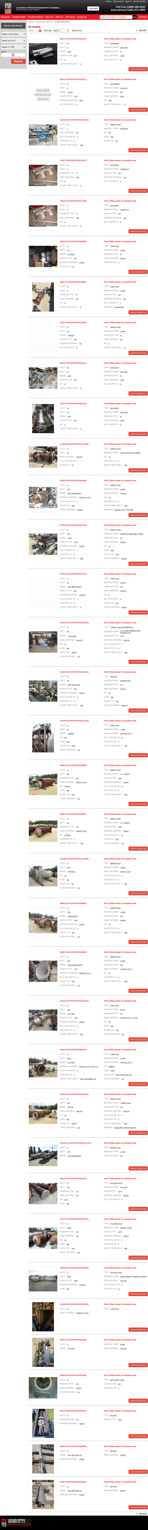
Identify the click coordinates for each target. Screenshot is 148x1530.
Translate (93, 8)
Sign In (128, 1)
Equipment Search (44, 22)
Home (108, 1)
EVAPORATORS (62, 22)
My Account (118, 1)
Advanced (143, 17)
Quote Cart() (139, 1)
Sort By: (48, 30)
